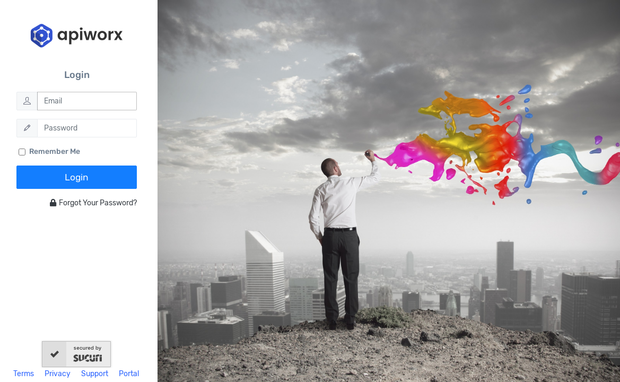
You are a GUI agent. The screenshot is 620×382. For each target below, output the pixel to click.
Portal (129, 373)
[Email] (87, 101)
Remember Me (54, 151)
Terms (23, 373)
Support (94, 373)
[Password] (87, 128)
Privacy (58, 373)
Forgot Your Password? (93, 202)
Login (77, 177)
